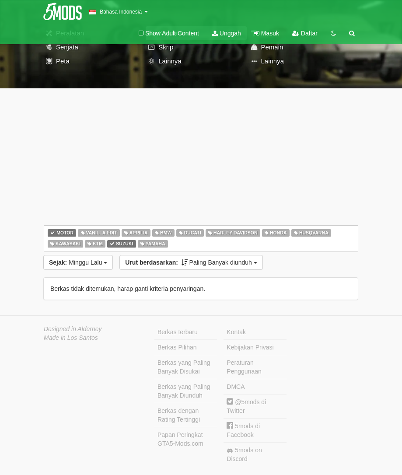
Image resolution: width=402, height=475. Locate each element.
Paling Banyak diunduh (191, 262)
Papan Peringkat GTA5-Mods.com (180, 439)
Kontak (236, 331)
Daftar (305, 33)
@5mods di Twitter (246, 406)
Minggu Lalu (78, 262)
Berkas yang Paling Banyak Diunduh (183, 391)
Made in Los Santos (71, 337)
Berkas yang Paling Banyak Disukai (183, 367)
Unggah (226, 33)
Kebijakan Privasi (250, 347)
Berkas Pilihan (177, 347)
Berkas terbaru (177, 331)
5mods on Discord (244, 454)
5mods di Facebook (243, 430)
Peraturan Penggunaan (244, 367)
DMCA (236, 386)
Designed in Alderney (73, 328)
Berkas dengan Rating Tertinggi (178, 415)
